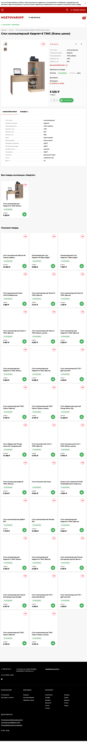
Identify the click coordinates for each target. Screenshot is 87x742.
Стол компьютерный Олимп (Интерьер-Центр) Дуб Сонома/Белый (14, 597)
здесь (79, 4)
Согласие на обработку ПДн (10, 722)
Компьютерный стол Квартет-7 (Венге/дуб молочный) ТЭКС (68, 257)
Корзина (26, 695)
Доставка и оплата (7, 697)
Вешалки (48, 703)
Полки (66, 703)
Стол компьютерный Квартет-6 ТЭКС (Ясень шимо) (12, 206)
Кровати (48, 700)
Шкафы (47, 697)
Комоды (66, 695)
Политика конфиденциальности (12, 720)
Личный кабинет (28, 697)
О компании (5, 695)
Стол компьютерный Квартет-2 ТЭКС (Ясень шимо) (12, 371)
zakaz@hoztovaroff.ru (52, 669)
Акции (66, 705)
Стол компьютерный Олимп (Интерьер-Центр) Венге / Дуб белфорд (71, 559)
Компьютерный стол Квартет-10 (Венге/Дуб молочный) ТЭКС (41, 257)
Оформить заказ (28, 700)
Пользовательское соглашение (11, 725)
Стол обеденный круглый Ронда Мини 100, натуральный (70, 408)
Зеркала (66, 700)
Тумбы (66, 697)
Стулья (47, 708)
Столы (11, 30)
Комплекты (49, 695)
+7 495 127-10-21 (34, 18)
